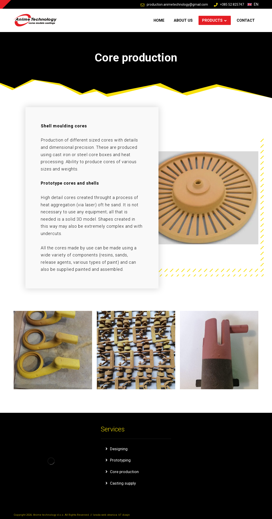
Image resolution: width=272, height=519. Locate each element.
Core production (124, 471)
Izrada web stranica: (105, 514)
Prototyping (120, 460)
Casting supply (123, 483)
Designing (119, 448)
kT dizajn (124, 514)
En (253, 4)
